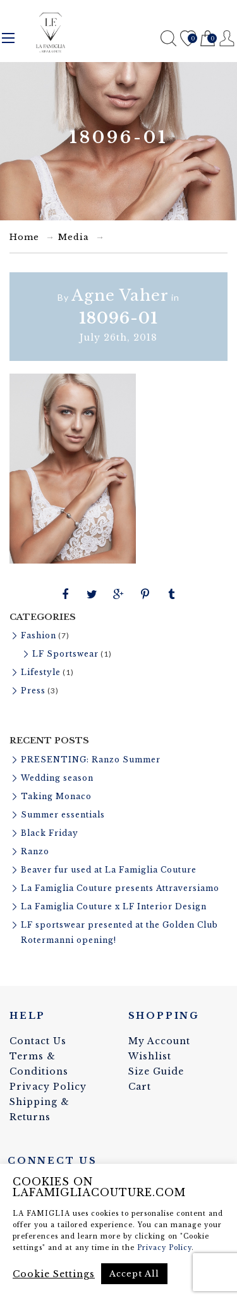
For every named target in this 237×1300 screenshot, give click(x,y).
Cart (208, 39)
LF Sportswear (65, 654)
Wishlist (188, 39)
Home (24, 237)
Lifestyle (41, 672)
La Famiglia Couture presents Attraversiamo (120, 888)
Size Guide (156, 1071)
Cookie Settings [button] (54, 1274)
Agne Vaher (120, 295)
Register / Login (227, 38)
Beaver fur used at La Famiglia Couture (109, 869)
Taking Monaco (56, 796)
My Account (159, 1041)
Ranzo (35, 851)
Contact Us (37, 1041)
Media (73, 237)
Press (33, 690)
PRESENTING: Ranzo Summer (91, 759)
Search (168, 38)
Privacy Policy (48, 1086)
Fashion (38, 635)
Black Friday (49, 833)
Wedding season (57, 778)
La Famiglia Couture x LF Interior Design (114, 906)
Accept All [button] (134, 1273)
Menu (8, 38)
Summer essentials (63, 814)
